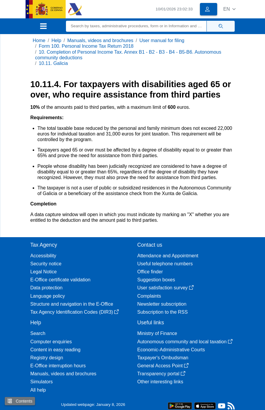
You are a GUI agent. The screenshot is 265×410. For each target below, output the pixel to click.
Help (56, 40)
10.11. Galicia (53, 63)
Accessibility (43, 255)
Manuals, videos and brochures (100, 40)
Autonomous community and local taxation (185, 341)
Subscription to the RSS (162, 312)
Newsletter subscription (161, 304)
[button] (229, 9)
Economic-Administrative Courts (171, 349)
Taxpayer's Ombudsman (162, 357)
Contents (19, 400)
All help (38, 390)
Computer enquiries (51, 341)
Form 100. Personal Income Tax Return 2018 (86, 46)
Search (37, 333)
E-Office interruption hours (58, 365)
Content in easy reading (55, 349)
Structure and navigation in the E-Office (71, 304)
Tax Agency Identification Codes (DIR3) (74, 312)
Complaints (149, 296)
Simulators (41, 381)
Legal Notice (43, 271)
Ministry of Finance (157, 333)
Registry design (46, 357)
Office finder (150, 271)
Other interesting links (160, 381)
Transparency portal (161, 373)
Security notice (45, 263)
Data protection (46, 287)
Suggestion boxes (156, 279)
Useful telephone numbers (165, 263)
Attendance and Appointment (167, 255)
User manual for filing (161, 40)
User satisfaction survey (165, 287)
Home (39, 40)
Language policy (47, 296)
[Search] (136, 26)
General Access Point (163, 365)
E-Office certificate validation (60, 279)
